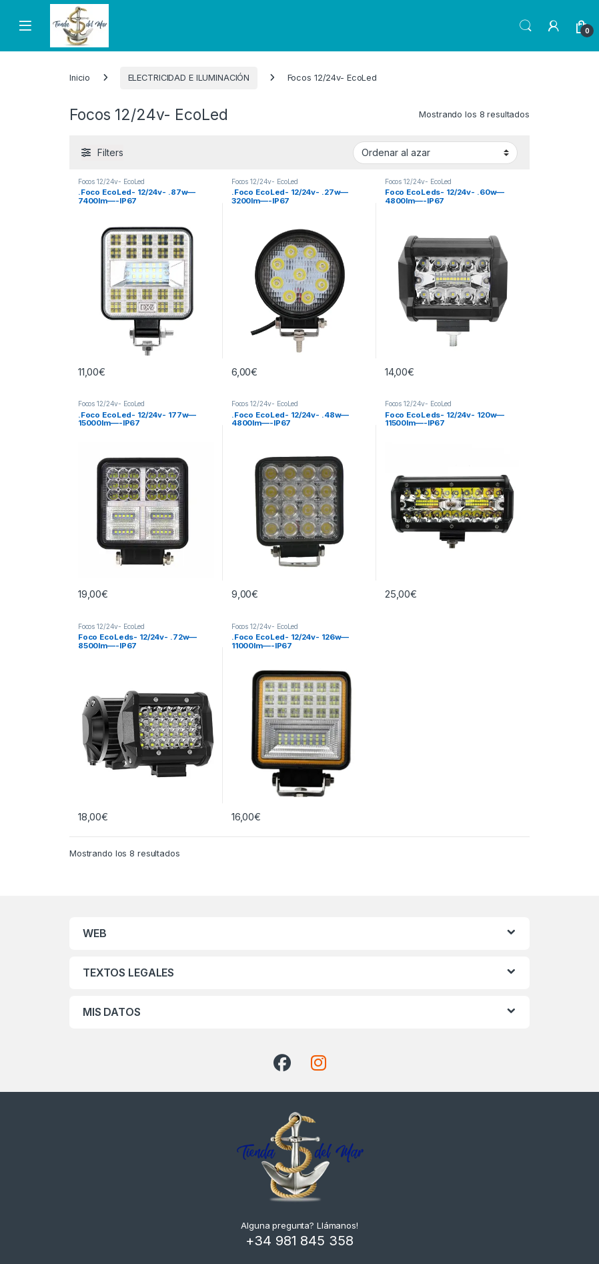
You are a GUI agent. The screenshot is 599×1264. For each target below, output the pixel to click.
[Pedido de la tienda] (435, 152)
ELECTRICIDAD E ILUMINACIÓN (189, 78)
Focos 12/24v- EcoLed (111, 181)
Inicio (79, 78)
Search (525, 26)
